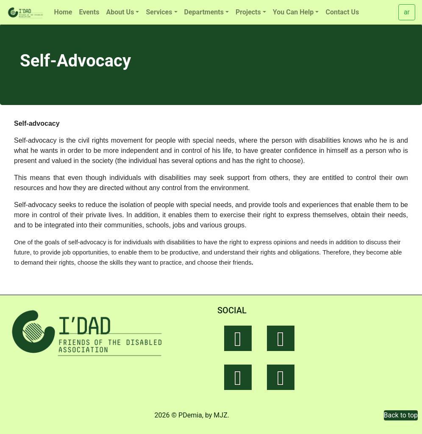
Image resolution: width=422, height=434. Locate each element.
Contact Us (342, 12)
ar (407, 12)
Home (63, 12)
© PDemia (187, 415)
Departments (204, 12)
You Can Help (293, 12)
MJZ (220, 415)
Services (159, 12)
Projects (248, 12)
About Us (120, 12)
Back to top (401, 415)
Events (89, 12)
